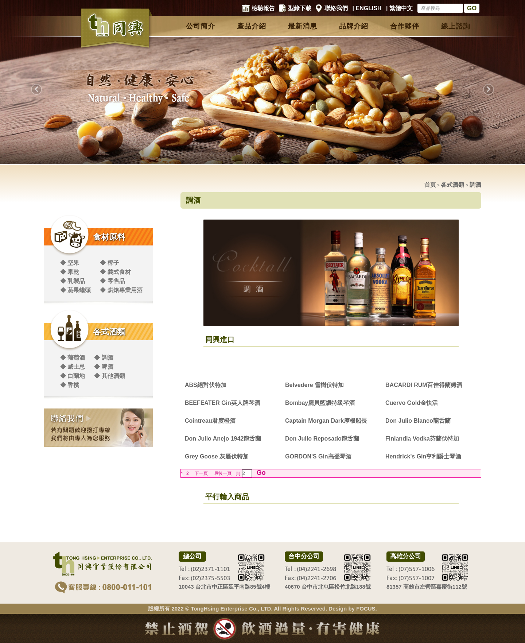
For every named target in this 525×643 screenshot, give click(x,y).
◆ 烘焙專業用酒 (121, 290)
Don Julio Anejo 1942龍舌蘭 (223, 438)
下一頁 (201, 473)
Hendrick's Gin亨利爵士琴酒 (423, 456)
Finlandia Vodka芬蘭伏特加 (422, 438)
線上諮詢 (455, 26)
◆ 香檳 (69, 385)
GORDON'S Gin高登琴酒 (318, 456)
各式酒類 (109, 331)
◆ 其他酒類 (109, 376)
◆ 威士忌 (72, 367)
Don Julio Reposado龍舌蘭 (322, 438)
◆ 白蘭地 (72, 376)
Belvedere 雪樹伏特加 (314, 385)
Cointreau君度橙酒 (210, 421)
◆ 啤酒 (103, 367)
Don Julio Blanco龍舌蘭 (418, 421)
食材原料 (109, 236)
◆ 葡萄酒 (72, 358)
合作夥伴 (404, 26)
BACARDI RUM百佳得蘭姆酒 (423, 385)
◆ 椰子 (109, 263)
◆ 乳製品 (72, 281)
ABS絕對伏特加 (205, 385)
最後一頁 (223, 473)
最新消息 (302, 26)
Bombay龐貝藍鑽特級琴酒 (320, 403)
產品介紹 (251, 26)
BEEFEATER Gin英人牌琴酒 (222, 403)
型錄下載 (299, 8)
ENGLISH (369, 8)
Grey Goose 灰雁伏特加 (217, 456)
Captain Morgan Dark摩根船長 (326, 421)
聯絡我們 (336, 8)
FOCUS (366, 608)
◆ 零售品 (112, 281)
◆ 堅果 (69, 263)
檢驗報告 (263, 8)
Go (260, 472)
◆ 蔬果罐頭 (75, 290)
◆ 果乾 (69, 272)
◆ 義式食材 (115, 272)
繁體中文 (401, 8)
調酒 (475, 185)
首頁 (430, 185)
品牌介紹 (353, 26)
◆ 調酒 (103, 358)
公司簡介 (200, 26)
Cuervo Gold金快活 (411, 403)
